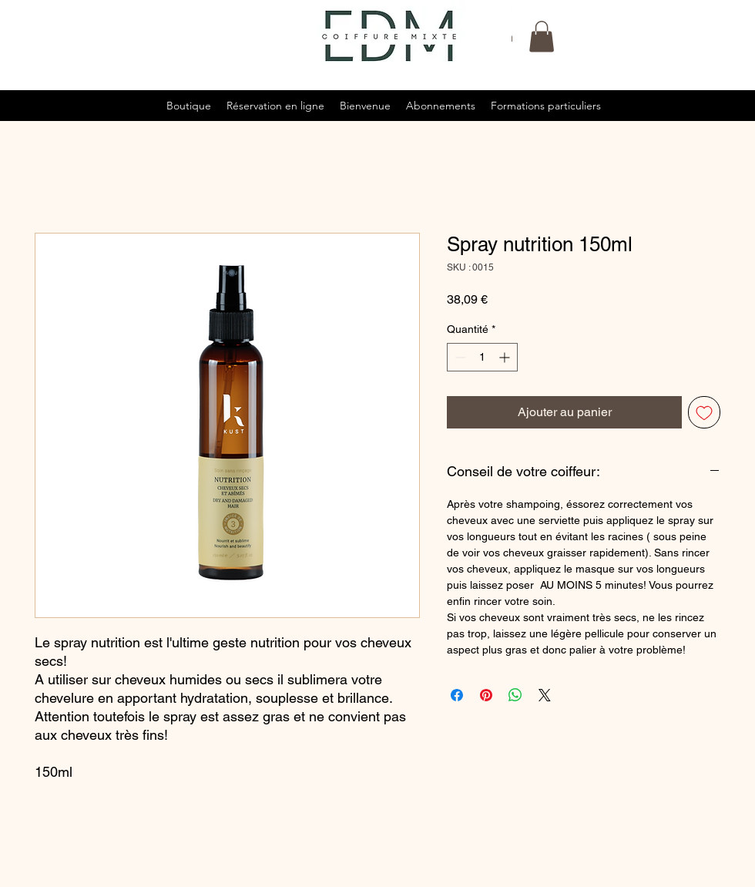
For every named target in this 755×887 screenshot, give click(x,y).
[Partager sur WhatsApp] (515, 695)
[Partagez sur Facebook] (457, 695)
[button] (541, 36)
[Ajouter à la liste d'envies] (704, 412)
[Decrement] (458, 357)
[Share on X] (544, 695)
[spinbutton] (482, 357)
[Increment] (505, 357)
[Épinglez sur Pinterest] (486, 695)
